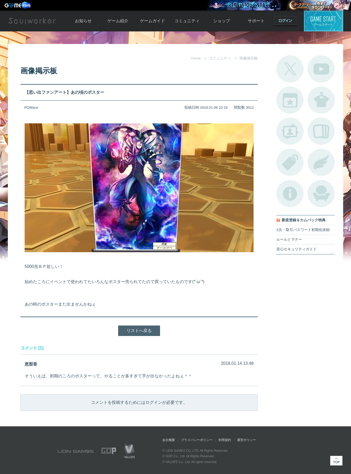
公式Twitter (290, 68)
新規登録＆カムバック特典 (304, 220)
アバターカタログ (321, 100)
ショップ (221, 21)
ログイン (285, 21)
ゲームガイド (152, 21)
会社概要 (168, 440)
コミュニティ (187, 21)
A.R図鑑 (321, 131)
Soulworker (32, 20)
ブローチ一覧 (321, 162)
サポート (256, 21)
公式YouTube (321, 68)
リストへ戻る (139, 330)
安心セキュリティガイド (296, 249)
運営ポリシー (246, 440)
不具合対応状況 (290, 193)
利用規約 (224, 440)
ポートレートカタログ (290, 131)
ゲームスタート (323, 20)
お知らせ (83, 21)
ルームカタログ (321, 193)
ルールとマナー (289, 239)
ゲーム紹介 (117, 21)
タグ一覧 (290, 162)
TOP (336, 461)
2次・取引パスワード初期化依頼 (303, 230)
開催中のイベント (290, 100)
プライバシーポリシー (196, 440)
